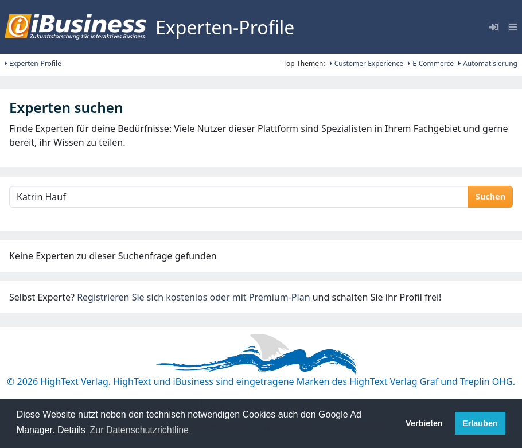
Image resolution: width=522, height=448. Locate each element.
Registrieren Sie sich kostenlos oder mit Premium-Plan (193, 297)
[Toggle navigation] (512, 27)
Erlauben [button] (480, 423)
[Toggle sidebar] (494, 27)
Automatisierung (487, 63)
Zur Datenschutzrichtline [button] (139, 430)
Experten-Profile (33, 63)
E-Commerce (431, 63)
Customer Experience (366, 63)
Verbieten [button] (424, 423)
